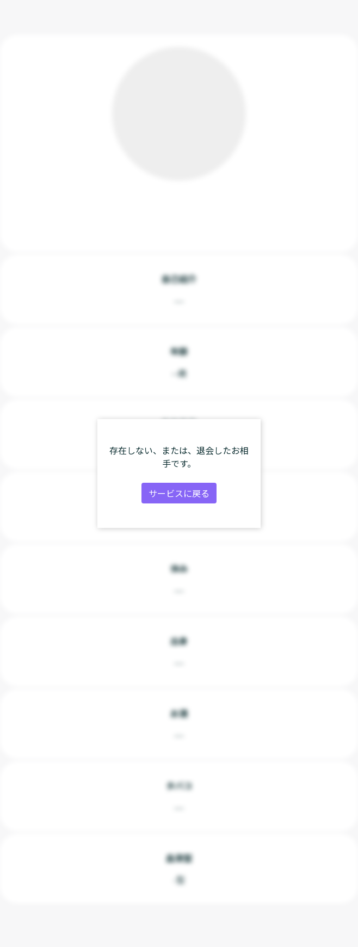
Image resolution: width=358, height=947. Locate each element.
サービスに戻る (179, 493)
